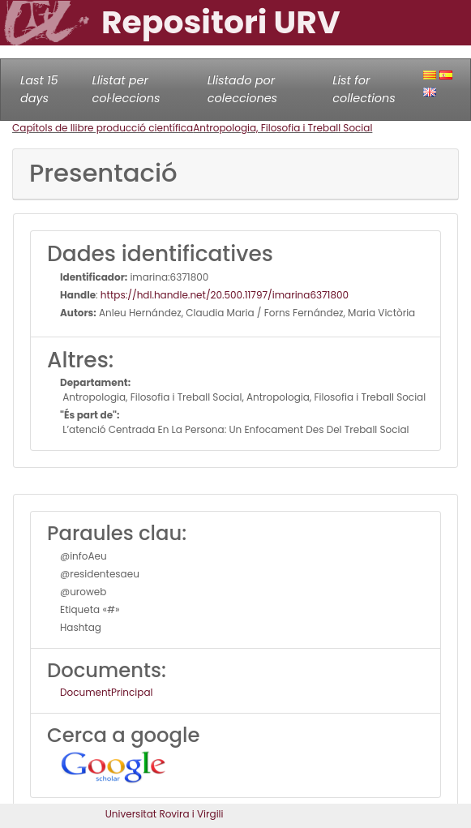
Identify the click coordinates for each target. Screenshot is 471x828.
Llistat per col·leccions (126, 89)
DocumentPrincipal (106, 692)
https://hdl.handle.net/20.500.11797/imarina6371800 (225, 295)
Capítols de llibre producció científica (102, 128)
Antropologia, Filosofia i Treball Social (282, 128)
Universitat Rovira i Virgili (164, 814)
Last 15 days (39, 89)
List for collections (363, 89)
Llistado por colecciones (242, 89)
